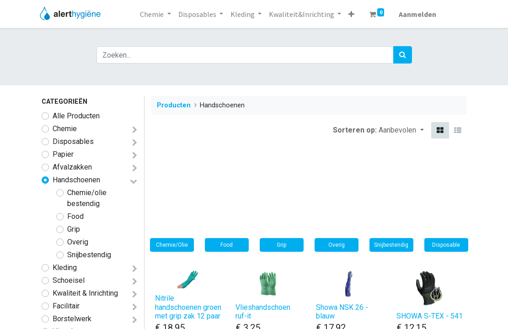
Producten (174, 105)
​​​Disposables (73, 141)
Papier (63, 154)
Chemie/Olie (172, 245)
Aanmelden (417, 14)
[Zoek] (402, 55)
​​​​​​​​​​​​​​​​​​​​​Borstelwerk (72, 318)
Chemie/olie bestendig (87, 198)
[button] (351, 14)
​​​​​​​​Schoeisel (69, 280)
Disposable (446, 245)
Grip (73, 229)
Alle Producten (76, 115)
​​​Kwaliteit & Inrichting (85, 293)
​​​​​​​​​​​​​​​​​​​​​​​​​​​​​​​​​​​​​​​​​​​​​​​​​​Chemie (65, 128)
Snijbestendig (89, 254)
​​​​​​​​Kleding (65, 267)
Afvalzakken (72, 167)
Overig (77, 242)
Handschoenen (76, 179)
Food (75, 216)
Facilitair (66, 306)
